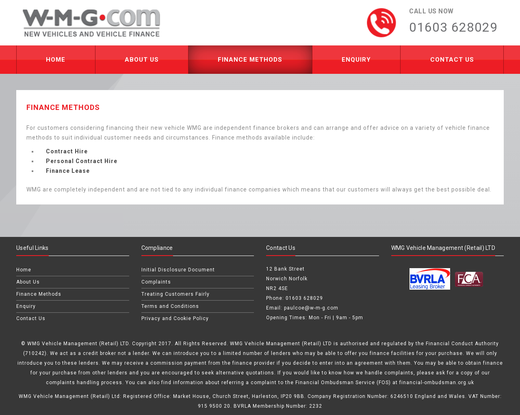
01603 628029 (304, 298)
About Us (142, 59)
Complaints (156, 282)
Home (55, 59)
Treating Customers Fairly (175, 294)
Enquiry (356, 59)
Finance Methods (250, 59)
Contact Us (452, 59)
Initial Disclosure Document (178, 270)
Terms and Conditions (170, 306)
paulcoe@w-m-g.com (311, 308)
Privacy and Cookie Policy (175, 318)
